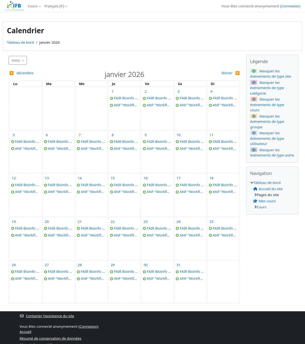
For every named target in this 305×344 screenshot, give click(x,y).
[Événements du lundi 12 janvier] (13, 178)
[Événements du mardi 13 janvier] (46, 178)
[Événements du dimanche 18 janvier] (211, 178)
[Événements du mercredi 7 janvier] (79, 134)
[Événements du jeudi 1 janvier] (112, 91)
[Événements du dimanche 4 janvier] (211, 91)
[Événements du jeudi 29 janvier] (112, 264)
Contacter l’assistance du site (47, 315)
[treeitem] (272, 195)
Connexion (290, 6)
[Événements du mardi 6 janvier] (46, 134)
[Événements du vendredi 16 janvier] (145, 178)
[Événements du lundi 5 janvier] (13, 134)
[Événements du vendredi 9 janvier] (145, 134)
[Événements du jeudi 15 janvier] (112, 178)
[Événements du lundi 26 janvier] (13, 264)
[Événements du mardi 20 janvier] (46, 221)
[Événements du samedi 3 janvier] (178, 91)
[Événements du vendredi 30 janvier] (145, 264)
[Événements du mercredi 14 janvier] (79, 178)
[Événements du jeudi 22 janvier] (112, 221)
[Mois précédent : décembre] (38, 73)
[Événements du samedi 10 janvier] (178, 134)
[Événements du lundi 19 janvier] (13, 221)
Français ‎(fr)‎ (54, 6)
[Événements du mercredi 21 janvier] (79, 221)
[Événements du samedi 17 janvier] (178, 178)
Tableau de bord (20, 42)
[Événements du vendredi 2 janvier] (145, 91)
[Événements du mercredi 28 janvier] (79, 264)
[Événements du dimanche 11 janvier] (211, 134)
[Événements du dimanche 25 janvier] (211, 221)
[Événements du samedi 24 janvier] (178, 221)
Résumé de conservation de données (50, 338)
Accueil (25, 331)
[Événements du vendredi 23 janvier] (145, 221)
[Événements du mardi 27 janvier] (46, 264)
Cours (33, 6)
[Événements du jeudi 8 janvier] (112, 134)
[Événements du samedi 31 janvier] (178, 264)
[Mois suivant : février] (211, 73)
